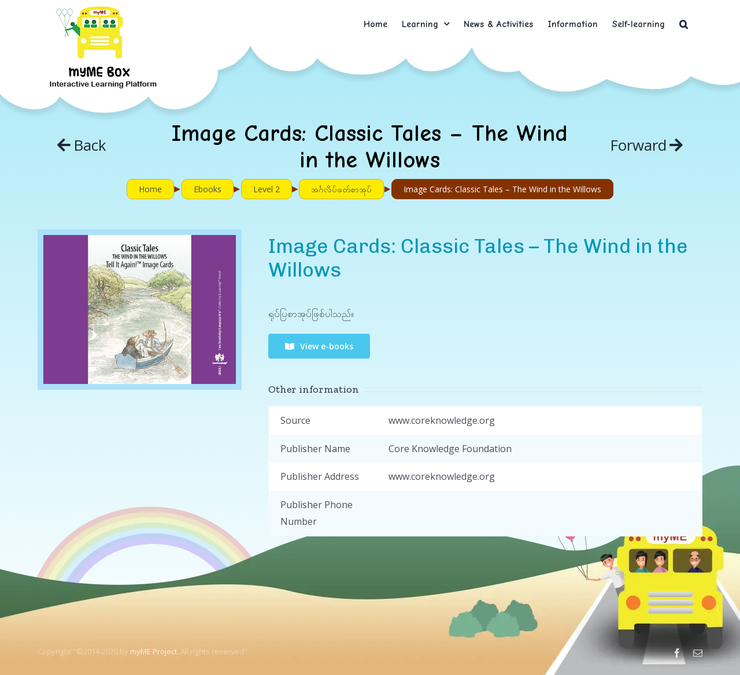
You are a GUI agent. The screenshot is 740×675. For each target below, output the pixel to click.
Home (150, 189)
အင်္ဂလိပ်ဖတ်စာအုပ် (341, 189)
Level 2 (266, 189)
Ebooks (207, 189)
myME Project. (154, 651)
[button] (683, 24)
